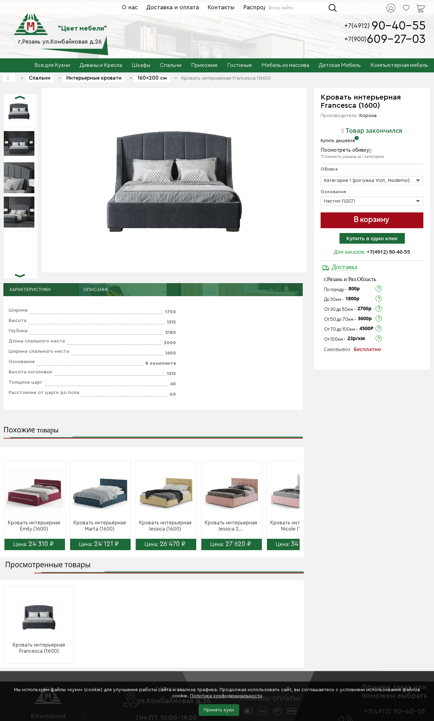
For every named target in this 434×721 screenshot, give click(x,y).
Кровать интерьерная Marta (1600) (99, 526)
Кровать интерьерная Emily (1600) (34, 526)
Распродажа (260, 7)
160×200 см (152, 78)
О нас (130, 7)
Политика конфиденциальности (226, 696)
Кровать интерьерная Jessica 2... (230, 526)
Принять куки (219, 710)
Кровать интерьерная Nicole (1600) (296, 526)
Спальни (40, 78)
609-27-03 (396, 39)
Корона (368, 115)
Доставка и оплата (172, 7)
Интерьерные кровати (94, 78)
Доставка (344, 266)
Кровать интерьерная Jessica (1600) (165, 526)
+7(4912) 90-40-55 (388, 251)
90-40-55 (398, 26)
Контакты (221, 7)
